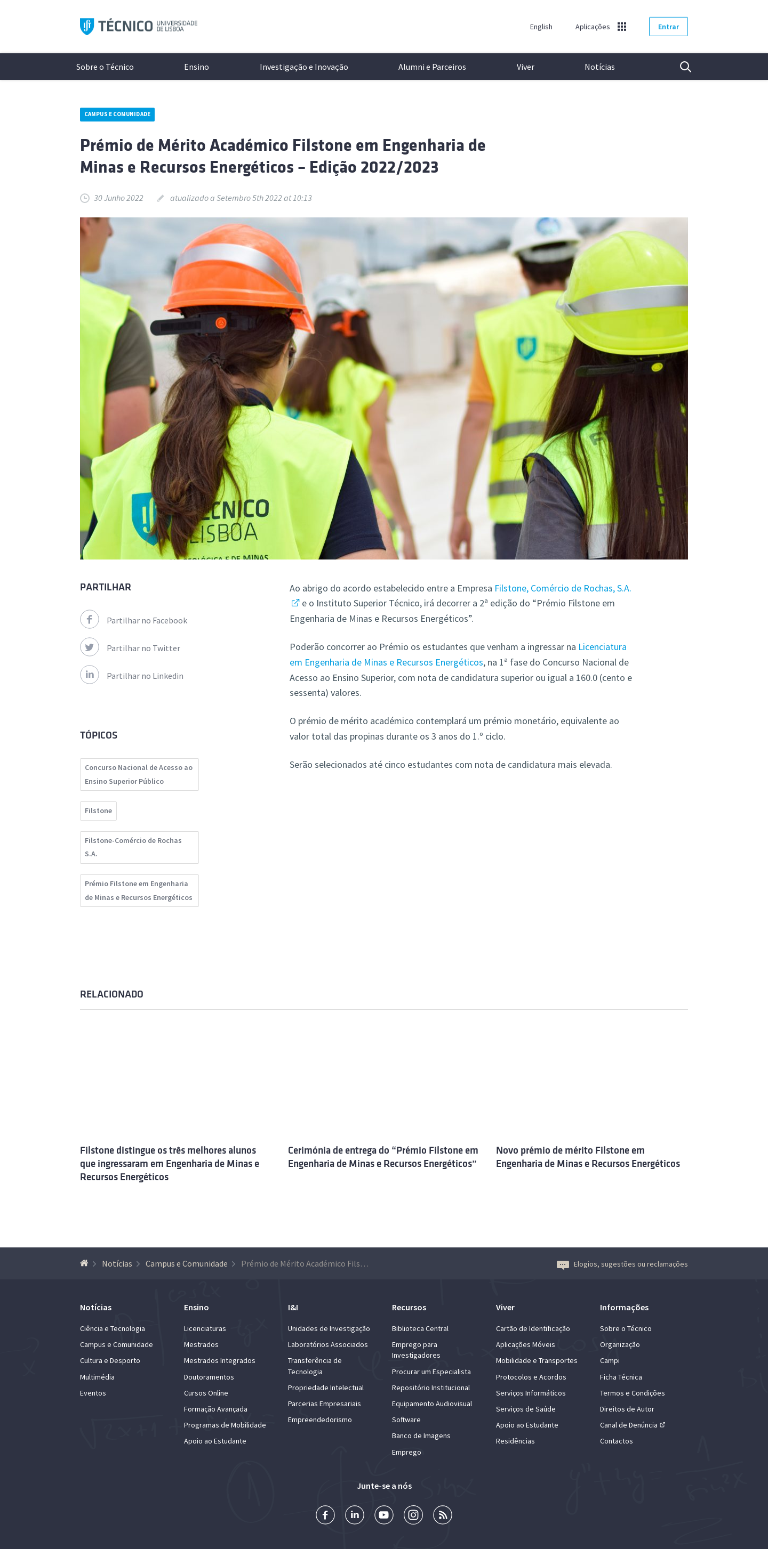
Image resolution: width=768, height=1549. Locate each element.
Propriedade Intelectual (326, 1387)
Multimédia (97, 1377)
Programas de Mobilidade (225, 1425)
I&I (293, 1307)
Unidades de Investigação (329, 1328)
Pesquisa (679, 66)
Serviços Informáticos (531, 1393)
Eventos (93, 1393)
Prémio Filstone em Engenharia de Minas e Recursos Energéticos (139, 890)
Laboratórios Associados (328, 1344)
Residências (515, 1441)
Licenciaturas (205, 1328)
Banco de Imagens (421, 1435)
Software (406, 1419)
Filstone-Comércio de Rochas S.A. (133, 847)
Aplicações (592, 26)
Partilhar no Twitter (130, 648)
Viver (525, 66)
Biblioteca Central (420, 1328)
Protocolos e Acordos (531, 1377)
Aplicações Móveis (525, 1344)
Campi (610, 1360)
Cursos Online (206, 1393)
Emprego (406, 1452)
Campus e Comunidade (117, 114)
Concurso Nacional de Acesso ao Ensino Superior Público (139, 774)
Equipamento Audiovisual (432, 1403)
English (541, 26)
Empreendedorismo (320, 1419)
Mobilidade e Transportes (537, 1360)
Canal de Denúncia (629, 1425)
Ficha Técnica (621, 1377)
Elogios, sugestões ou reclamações (622, 1264)
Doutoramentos (209, 1377)
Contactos (616, 1441)
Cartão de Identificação (533, 1328)
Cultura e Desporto (110, 1360)
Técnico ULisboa (138, 27)
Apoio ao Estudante (215, 1441)
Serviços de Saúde (526, 1409)
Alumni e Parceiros (432, 66)
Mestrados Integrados (219, 1360)
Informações (624, 1307)
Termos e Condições (632, 1393)
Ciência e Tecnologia (112, 1328)
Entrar (668, 26)
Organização (620, 1344)
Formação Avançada (215, 1409)
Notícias (600, 66)
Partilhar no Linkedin (131, 675)
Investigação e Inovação (304, 66)
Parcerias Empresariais (324, 1403)
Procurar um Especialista (431, 1371)
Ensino (196, 66)
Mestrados (201, 1344)
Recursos (409, 1307)
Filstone (98, 810)
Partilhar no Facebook (133, 620)
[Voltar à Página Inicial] (85, 1263)
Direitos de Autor (627, 1409)
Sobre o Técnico (105, 66)
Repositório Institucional (431, 1387)
